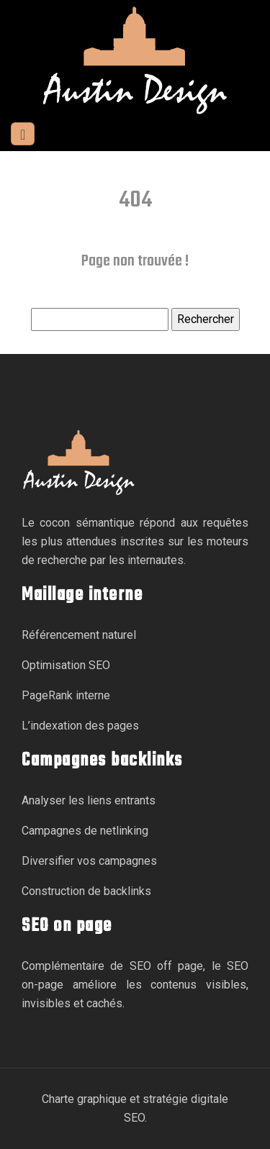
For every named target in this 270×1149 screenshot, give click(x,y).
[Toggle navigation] (23, 134)
